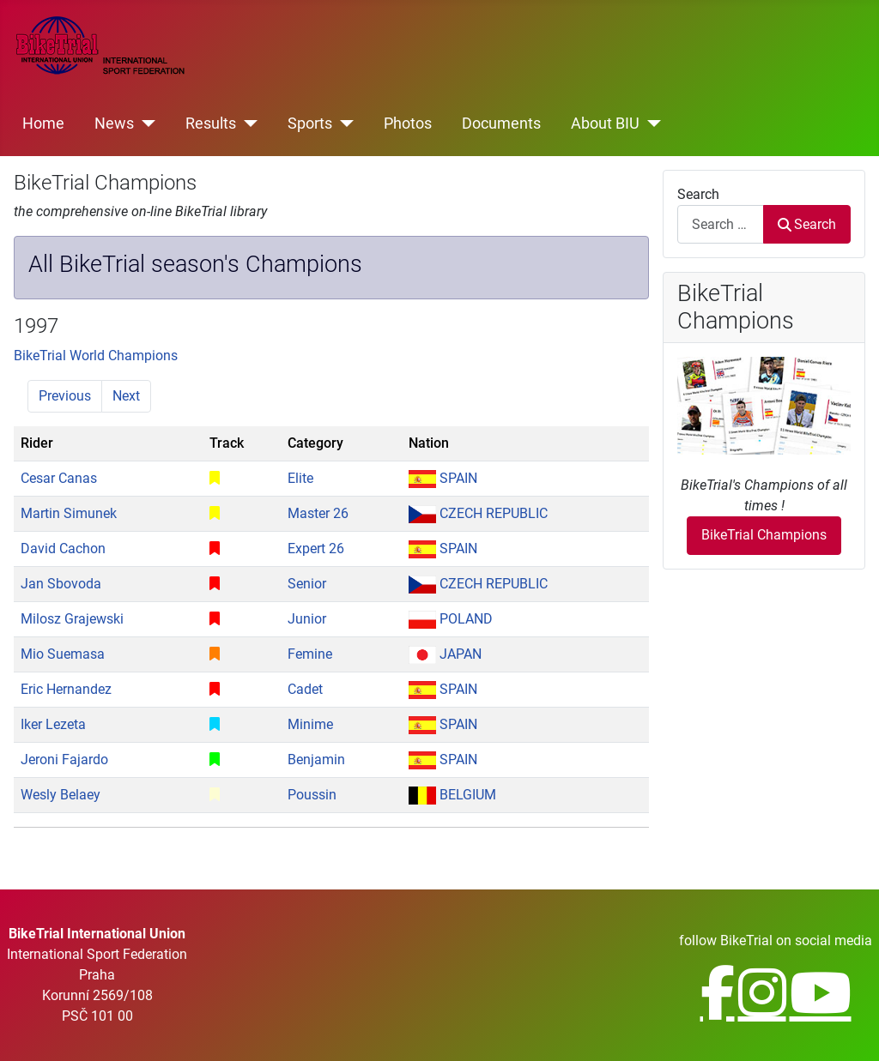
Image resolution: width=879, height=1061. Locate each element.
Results (210, 123)
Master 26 (318, 513)
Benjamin (316, 759)
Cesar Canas (59, 478)
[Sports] (343, 123)
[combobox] (720, 224)
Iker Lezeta (53, 724)
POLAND (451, 619)
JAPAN (445, 654)
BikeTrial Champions (764, 535)
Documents (501, 123)
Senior (307, 584)
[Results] (247, 123)
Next (126, 396)
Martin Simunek (69, 513)
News (114, 123)
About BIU (605, 123)
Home (43, 123)
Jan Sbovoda (61, 584)
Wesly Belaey (60, 795)
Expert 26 (316, 548)
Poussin (312, 795)
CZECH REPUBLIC (478, 513)
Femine (310, 654)
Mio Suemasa (63, 654)
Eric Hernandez (66, 689)
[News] (144, 123)
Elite (300, 478)
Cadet (305, 689)
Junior (307, 619)
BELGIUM (452, 795)
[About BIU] (650, 123)
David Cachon (63, 548)
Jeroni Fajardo (64, 759)
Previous (65, 396)
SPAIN (443, 478)
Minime (310, 724)
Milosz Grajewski (72, 619)
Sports (310, 123)
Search (698, 194)
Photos (408, 123)
